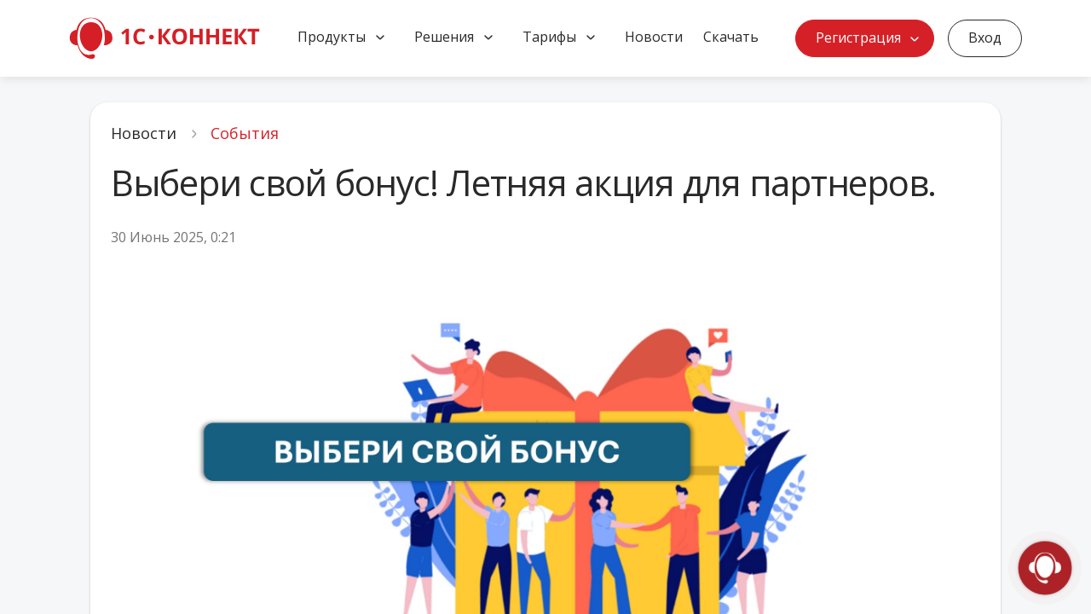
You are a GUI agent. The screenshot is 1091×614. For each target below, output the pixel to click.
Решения (444, 36)
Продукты (331, 36)
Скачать (731, 36)
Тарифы (549, 36)
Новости (654, 36)
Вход (985, 37)
